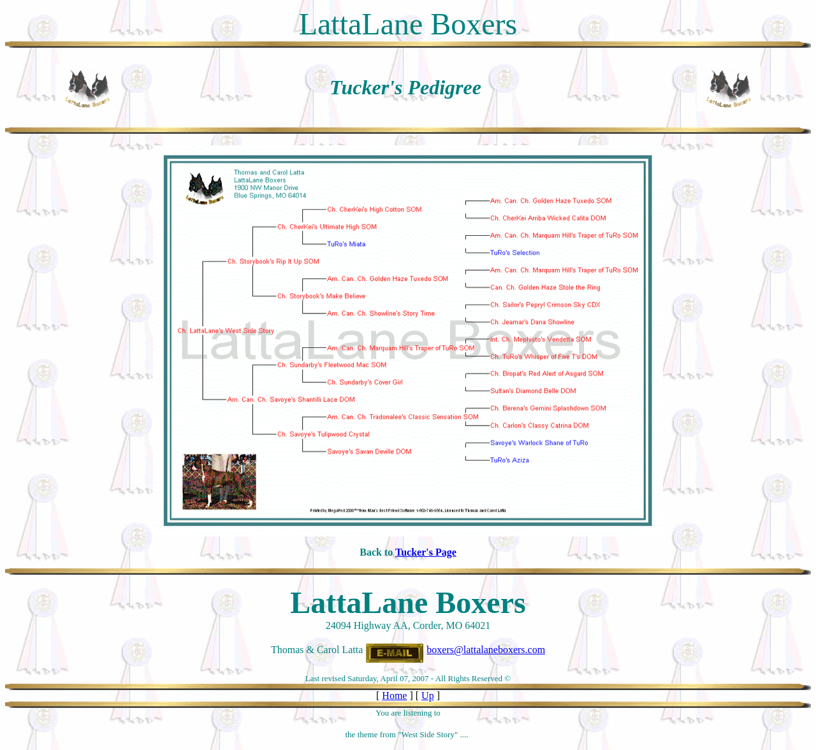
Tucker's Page (425, 552)
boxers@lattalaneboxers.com (485, 649)
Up (427, 695)
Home (394, 695)
